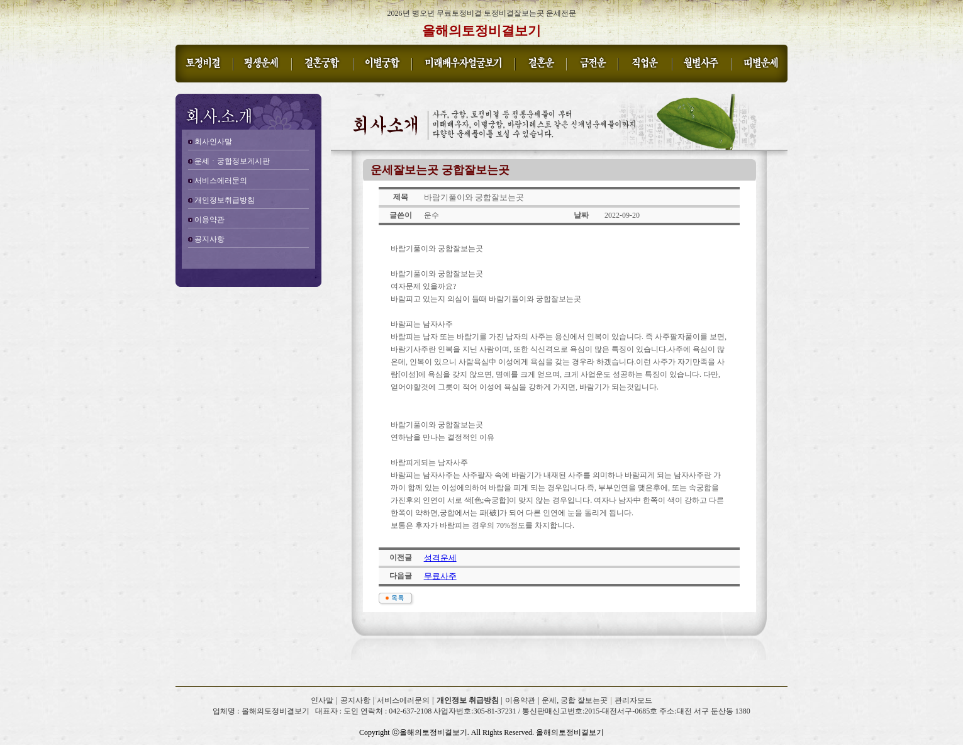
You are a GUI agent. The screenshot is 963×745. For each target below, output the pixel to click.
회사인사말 (213, 141)
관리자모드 (633, 700)
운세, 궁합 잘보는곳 (575, 700)
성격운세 (440, 558)
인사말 (322, 700)
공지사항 (209, 239)
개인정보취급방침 (224, 200)
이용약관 (209, 219)
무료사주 (440, 576)
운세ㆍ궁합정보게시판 (232, 161)
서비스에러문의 (220, 180)
